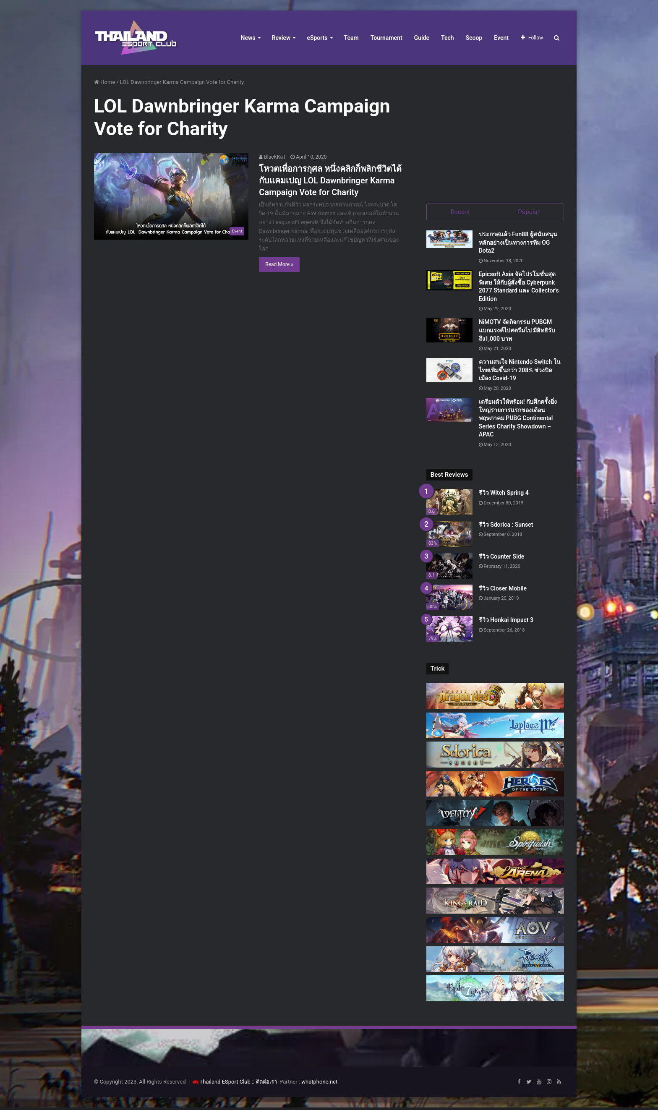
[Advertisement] (495, 130)
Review (281, 37)
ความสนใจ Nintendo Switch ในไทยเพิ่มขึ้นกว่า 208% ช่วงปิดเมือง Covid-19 (520, 372)
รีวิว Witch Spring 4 (504, 495)
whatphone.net (319, 1084)
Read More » (279, 264)
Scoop (474, 37)
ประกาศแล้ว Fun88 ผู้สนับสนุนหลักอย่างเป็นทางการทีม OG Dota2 (518, 244)
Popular (529, 212)
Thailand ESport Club (225, 1084)
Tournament (386, 37)
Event (501, 37)
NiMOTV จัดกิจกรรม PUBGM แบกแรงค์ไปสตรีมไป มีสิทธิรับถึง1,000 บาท (517, 332)
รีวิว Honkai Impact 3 (506, 622)
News (248, 37)
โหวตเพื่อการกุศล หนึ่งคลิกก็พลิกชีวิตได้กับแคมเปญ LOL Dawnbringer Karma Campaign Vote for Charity (330, 180)
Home (104, 82)
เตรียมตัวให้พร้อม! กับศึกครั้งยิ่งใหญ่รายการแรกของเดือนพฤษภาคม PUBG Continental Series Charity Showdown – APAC (518, 420)
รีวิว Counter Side (502, 558)
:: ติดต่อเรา (264, 1084)
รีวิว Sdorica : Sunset (506, 527)
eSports (317, 37)
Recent (460, 212)
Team (351, 37)
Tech (447, 37)
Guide (421, 37)
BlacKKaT (272, 157)
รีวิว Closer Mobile (503, 590)
